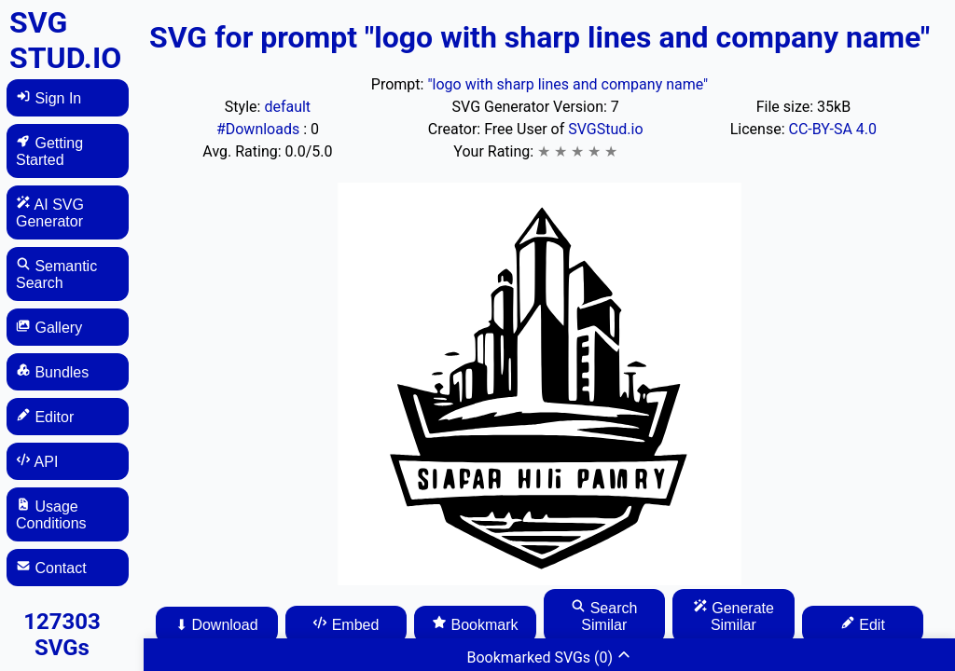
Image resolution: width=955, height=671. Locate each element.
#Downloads (259, 129)
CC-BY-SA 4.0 (833, 129)
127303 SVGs (62, 635)
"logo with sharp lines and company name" (567, 84)
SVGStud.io (605, 129)
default (287, 107)
